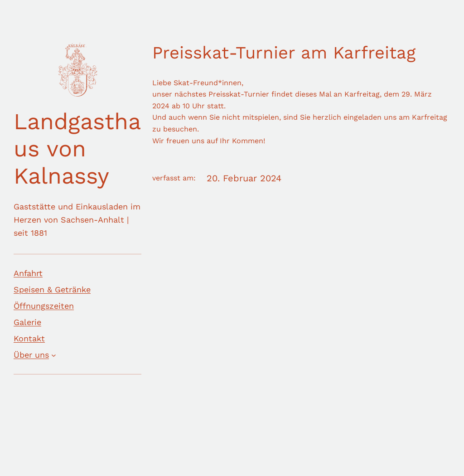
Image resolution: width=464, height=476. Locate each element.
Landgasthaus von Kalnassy (77, 148)
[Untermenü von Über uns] (53, 355)
